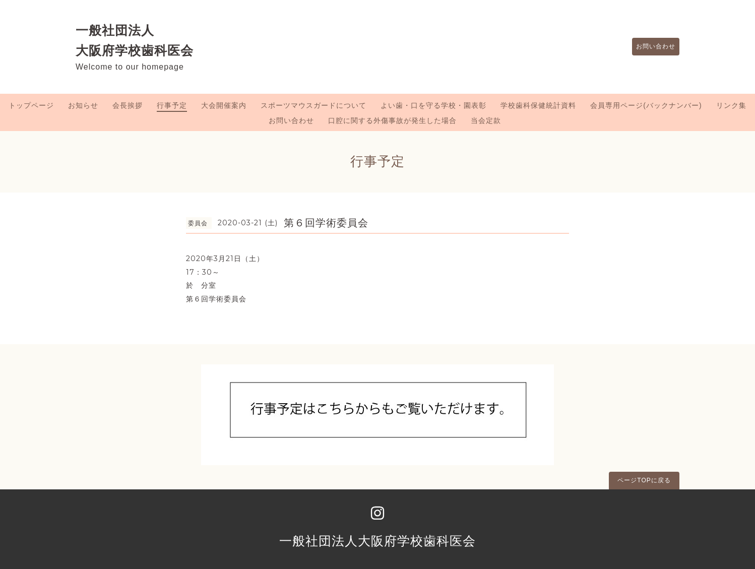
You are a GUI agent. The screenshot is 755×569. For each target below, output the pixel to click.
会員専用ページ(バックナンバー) (646, 105)
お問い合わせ (650, 47)
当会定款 (486, 120)
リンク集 (731, 105)
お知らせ (83, 105)
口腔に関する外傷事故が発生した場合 (392, 120)
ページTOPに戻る (643, 480)
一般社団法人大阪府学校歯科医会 (377, 541)
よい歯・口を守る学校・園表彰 (433, 105)
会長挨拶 (127, 105)
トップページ (31, 105)
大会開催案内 (223, 105)
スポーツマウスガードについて (313, 105)
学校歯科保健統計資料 (538, 105)
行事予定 (172, 105)
